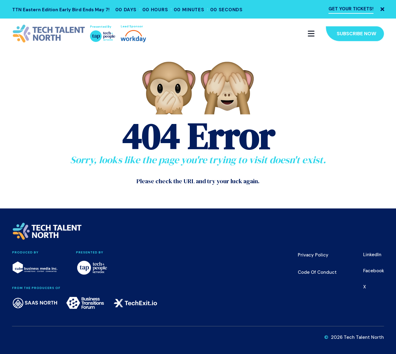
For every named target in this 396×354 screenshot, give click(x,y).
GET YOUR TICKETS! (350, 9)
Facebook (373, 271)
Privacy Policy (313, 255)
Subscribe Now (356, 33)
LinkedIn (372, 255)
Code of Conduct (317, 272)
